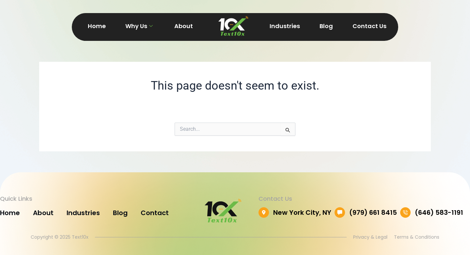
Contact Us (369, 26)
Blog (326, 26)
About (183, 26)
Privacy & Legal (370, 237)
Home (97, 26)
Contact (155, 212)
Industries (285, 26)
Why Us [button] (139, 26)
